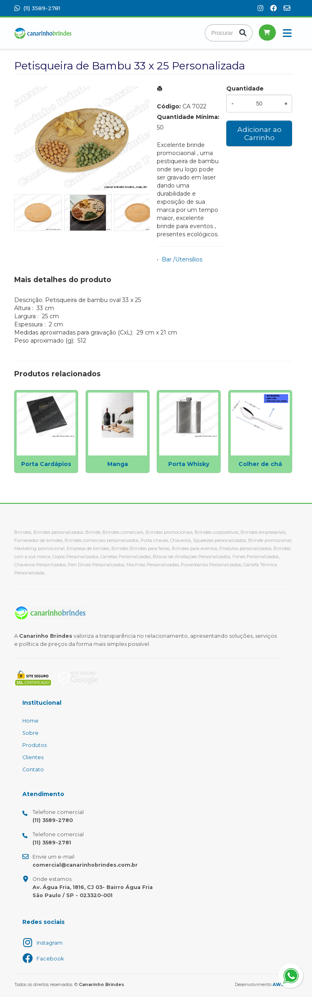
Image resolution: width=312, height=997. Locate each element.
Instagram (50, 943)
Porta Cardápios (46, 464)
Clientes (32, 757)
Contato (33, 769)
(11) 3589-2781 (37, 8)
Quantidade (245, 88)
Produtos (34, 745)
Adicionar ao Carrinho (259, 133)
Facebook (50, 959)
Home (30, 721)
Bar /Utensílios (182, 259)
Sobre (30, 733)
